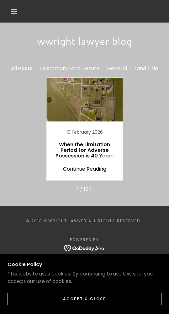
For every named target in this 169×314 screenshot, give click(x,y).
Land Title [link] (146, 68)
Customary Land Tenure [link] (69, 68)
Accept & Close (84, 298)
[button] (15, 11)
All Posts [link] (22, 68)
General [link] (117, 68)
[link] (84, 129)
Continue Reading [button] (84, 168)
